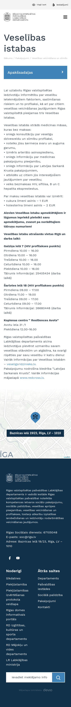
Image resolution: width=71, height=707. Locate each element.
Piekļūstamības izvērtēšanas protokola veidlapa (17, 597)
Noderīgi (13, 571)
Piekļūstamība (16, 584)
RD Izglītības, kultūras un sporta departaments (16, 632)
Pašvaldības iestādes (46, 587)
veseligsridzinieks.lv (21, 364)
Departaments (48, 578)
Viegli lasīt (41, 5)
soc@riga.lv (27, 537)
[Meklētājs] (29, 677)
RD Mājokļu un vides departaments (16, 649)
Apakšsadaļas (20, 72)
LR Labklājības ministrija (16, 662)
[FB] (9, 558)
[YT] (17, 558)
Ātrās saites (49, 571)
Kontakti (44, 607)
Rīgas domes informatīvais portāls (15, 614)
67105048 (50, 532)
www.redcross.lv (32, 377)
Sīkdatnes (13, 578)
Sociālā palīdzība (50, 595)
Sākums (8, 58)
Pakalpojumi (22, 58)
